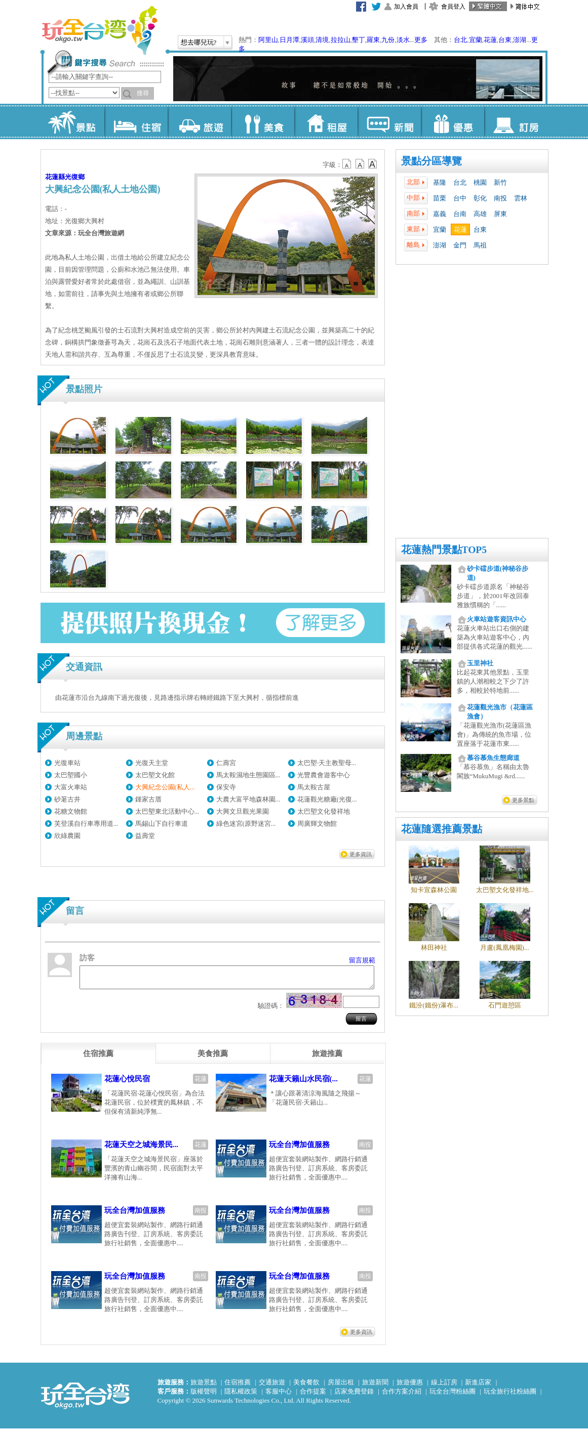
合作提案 (313, 1396)
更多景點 (523, 800)
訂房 (515, 121)
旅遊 (199, 121)
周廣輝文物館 (317, 823)
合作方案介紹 (401, 1396)
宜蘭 (475, 40)
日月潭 (289, 40)
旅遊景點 (203, 1386)
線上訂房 (444, 1386)
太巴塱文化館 (155, 775)
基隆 (439, 182)
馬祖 (480, 245)
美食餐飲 (306, 1386)
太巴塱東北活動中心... (167, 811)
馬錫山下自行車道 (161, 823)
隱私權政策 (240, 1396)
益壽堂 (145, 835)
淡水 (403, 40)
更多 (420, 40)
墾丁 (358, 40)
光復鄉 (75, 177)
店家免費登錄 (354, 1396)
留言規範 (362, 960)
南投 (500, 198)
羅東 (373, 40)
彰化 (480, 198)
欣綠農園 (67, 835)
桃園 (480, 182)
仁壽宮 (226, 763)
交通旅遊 (272, 1386)
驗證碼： (271, 1010)
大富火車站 (70, 787)
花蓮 (490, 40)
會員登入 (453, 6)
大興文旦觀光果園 (242, 811)
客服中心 (278, 1396)
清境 (322, 40)
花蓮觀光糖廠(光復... (327, 799)
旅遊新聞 (375, 1386)
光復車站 (67, 763)
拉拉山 (340, 40)
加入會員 (406, 6)
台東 (505, 40)
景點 (72, 121)
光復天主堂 (151, 763)
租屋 (326, 121)
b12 (347, 164)
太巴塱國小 (70, 775)
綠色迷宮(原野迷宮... (246, 823)
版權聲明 (203, 1396)
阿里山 (268, 40)
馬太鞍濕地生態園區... (248, 775)
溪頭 (307, 40)
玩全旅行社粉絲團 (510, 1396)
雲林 (520, 198)
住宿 (136, 121)
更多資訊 (360, 854)
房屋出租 (341, 1386)
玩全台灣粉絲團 (452, 1396)
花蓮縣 (55, 177)
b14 (373, 164)
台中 (459, 198)
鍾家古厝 (148, 799)
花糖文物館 (70, 811)
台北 (460, 40)
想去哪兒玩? (199, 42)
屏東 (500, 214)
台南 (459, 214)
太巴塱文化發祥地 (323, 811)
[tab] (98, 1058)
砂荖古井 (67, 799)
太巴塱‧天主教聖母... (327, 763)
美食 (262, 121)
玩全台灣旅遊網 (99, 30)
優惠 (452, 121)
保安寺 (226, 787)
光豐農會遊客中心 (323, 775)
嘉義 (439, 214)
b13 (360, 164)
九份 (388, 40)
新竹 (500, 182)
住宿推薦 (237, 1386)
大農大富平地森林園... (248, 799)
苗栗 (439, 198)
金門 (459, 245)
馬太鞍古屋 (313, 787)
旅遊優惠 (410, 1386)
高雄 (480, 214)
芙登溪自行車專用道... (86, 823)
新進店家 (478, 1386)
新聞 (389, 121)
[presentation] (98, 1058)
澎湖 (519, 40)
